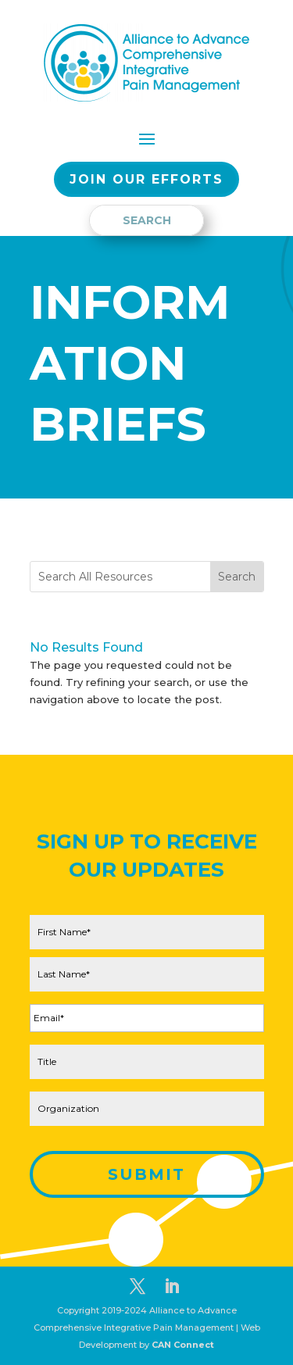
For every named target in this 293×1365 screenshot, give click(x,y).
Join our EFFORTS (146, 179)
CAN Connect (183, 1344)
